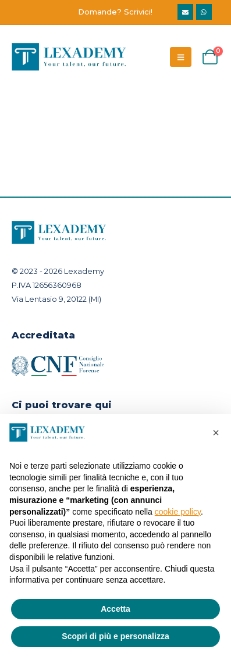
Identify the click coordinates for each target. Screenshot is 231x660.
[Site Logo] (70, 57)
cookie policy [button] (178, 511)
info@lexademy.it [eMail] (185, 12)
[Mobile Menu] (180, 57)
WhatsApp (204, 12)
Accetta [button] (115, 608)
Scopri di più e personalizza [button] (115, 636)
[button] (216, 432)
